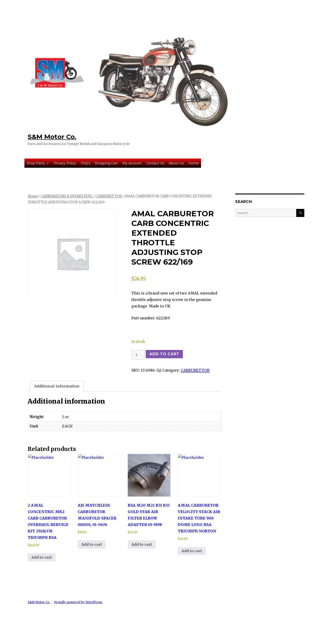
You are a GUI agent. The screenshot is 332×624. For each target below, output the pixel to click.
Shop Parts (38, 163)
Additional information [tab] (57, 386)
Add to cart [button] (41, 557)
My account (132, 163)
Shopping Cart (106, 163)
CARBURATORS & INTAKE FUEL (67, 196)
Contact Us (155, 163)
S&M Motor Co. (52, 137)
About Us (176, 163)
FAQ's (85, 163)
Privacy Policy (65, 163)
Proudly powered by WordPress (78, 602)
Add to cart (164, 354)
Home (193, 163)
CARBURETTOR (108, 196)
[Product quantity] (138, 355)
